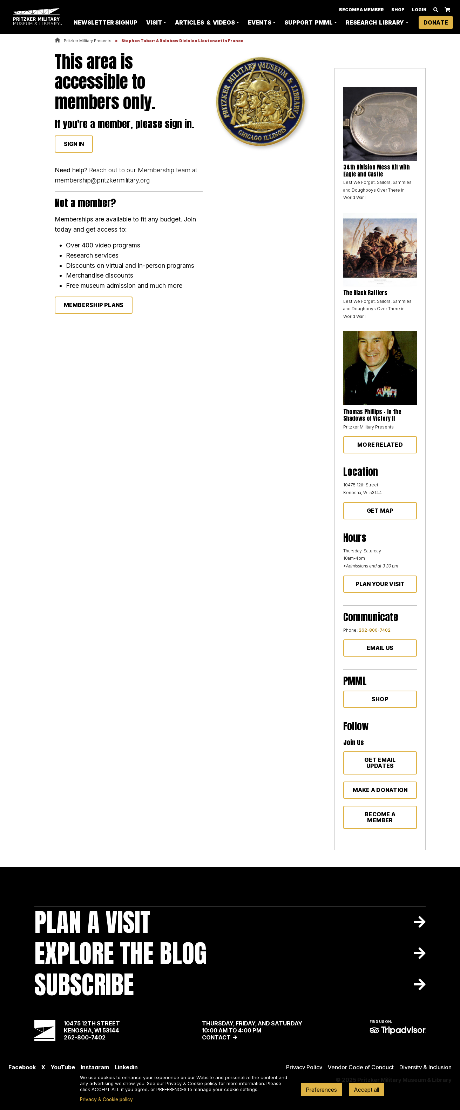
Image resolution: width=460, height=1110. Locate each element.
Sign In (74, 143)
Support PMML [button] (299, 22)
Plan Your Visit (380, 583)
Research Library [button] (361, 22)
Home (57, 40)
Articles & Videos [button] (193, 22)
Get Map (380, 510)
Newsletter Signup (95, 22)
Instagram (95, 1067)
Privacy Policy (304, 1067)
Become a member (380, 817)
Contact (216, 1037)
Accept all (366, 1089)
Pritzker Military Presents (87, 40)
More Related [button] (380, 444)
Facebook (22, 1067)
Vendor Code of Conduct (361, 1067)
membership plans (94, 304)
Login (419, 8)
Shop (398, 8)
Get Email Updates (379, 762)
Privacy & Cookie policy (106, 1099)
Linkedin (126, 1067)
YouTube (63, 1067)
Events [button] (260, 22)
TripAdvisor (398, 1030)
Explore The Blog (120, 953)
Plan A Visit (92, 922)
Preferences (321, 1089)
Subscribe (84, 984)
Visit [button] (155, 22)
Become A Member (361, 8)
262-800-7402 (375, 630)
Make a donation (380, 789)
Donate (436, 22)
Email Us (380, 647)
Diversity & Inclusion (425, 1067)
